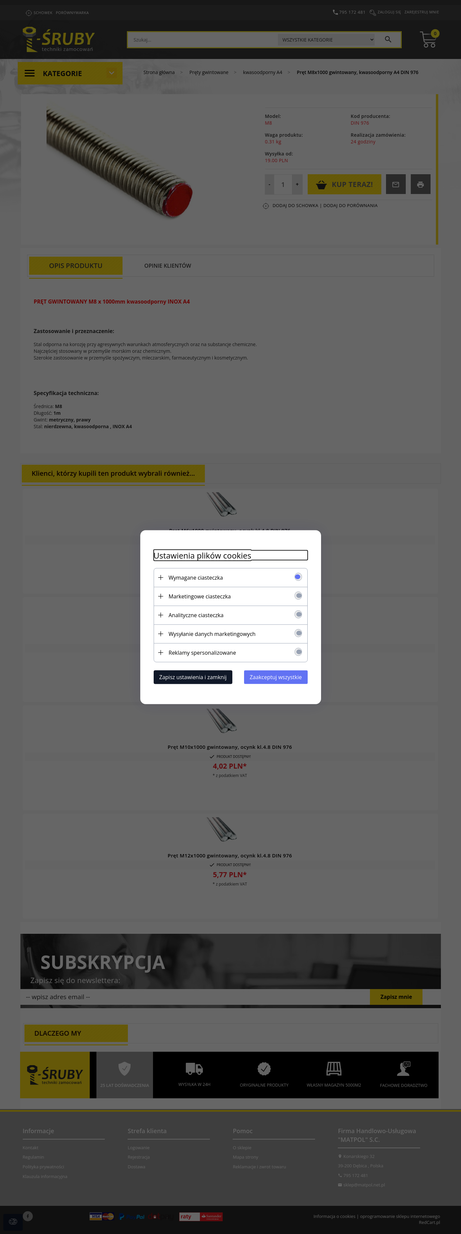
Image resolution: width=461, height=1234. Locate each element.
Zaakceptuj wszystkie (276, 676)
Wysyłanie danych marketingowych (212, 633)
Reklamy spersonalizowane (202, 652)
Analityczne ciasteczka (196, 615)
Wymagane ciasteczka (196, 577)
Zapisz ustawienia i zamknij (193, 676)
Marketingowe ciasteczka (200, 596)
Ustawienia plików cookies (202, 555)
